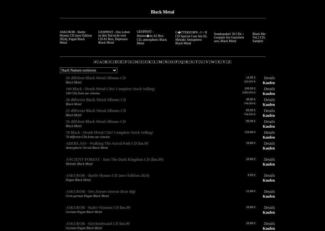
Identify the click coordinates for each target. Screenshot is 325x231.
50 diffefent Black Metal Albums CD (96, 121)
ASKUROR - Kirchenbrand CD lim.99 (98, 223)
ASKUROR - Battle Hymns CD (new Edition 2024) (107, 175)
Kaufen (269, 83)
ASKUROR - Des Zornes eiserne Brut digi (100, 191)
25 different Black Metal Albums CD (96, 110)
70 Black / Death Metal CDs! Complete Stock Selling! (109, 132)
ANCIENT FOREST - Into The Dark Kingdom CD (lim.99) (115, 159)
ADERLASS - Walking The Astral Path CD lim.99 (107, 143)
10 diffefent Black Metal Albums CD (96, 78)
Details (269, 78)
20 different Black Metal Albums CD (96, 100)
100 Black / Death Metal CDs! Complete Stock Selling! (110, 89)
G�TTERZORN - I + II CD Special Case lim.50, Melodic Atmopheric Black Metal (191, 37)
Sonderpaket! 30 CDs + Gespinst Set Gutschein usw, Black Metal (229, 37)
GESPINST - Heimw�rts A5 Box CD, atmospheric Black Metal (152, 37)
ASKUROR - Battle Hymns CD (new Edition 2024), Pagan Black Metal (76, 37)
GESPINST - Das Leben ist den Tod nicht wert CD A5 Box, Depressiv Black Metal (114, 37)
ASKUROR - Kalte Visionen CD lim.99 (98, 207)
